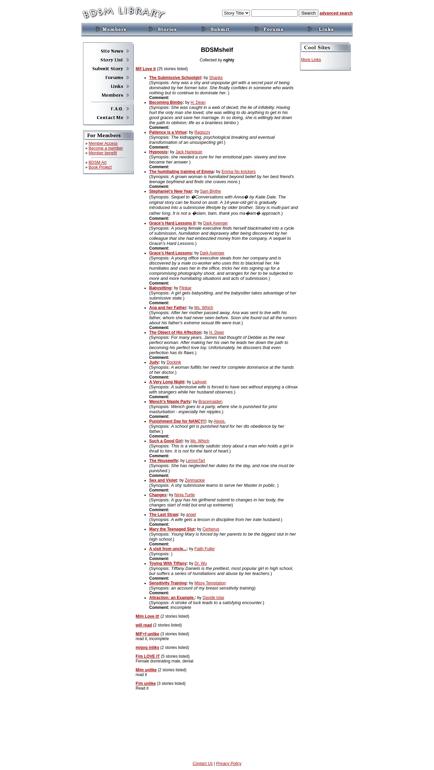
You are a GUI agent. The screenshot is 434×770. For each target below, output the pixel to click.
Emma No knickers (238, 171)
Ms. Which (203, 307)
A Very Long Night (166, 382)
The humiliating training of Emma (181, 171)
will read (144, 625)
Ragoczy (202, 132)
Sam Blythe (210, 191)
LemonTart (195, 460)
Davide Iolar (213, 597)
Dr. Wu (200, 563)
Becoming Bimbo (166, 102)
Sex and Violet (163, 480)
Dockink (173, 362)
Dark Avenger (215, 223)
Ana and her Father (167, 307)
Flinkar (185, 288)
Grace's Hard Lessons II (172, 223)
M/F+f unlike (147, 634)
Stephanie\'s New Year (170, 191)
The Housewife (163, 460)
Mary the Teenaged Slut (172, 529)
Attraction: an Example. (172, 597)
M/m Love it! (147, 616)
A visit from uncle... (167, 548)
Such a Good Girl (165, 441)
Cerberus (210, 529)
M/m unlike (146, 670)
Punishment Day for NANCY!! (177, 421)
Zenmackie (195, 480)
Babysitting (160, 288)
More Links (311, 59)
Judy (154, 362)
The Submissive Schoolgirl (175, 77)
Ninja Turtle (184, 495)
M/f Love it (146, 68)
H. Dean (198, 102)
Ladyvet (199, 382)
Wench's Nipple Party (170, 401)
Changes (157, 495)
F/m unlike (146, 683)
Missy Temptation (209, 583)
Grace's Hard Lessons (170, 253)
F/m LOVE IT (148, 656)
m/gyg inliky (147, 647)
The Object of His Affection (175, 332)
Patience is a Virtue (167, 132)
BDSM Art (97, 162)
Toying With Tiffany (167, 563)
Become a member (105, 148)
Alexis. (219, 421)
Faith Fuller (205, 548)
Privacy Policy (228, 763)
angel (191, 514)
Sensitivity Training (167, 583)
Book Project (100, 167)
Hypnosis (158, 152)
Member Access (102, 143)
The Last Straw (163, 514)
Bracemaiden (210, 401)
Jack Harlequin (188, 152)
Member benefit (102, 153)
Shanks (216, 77)
